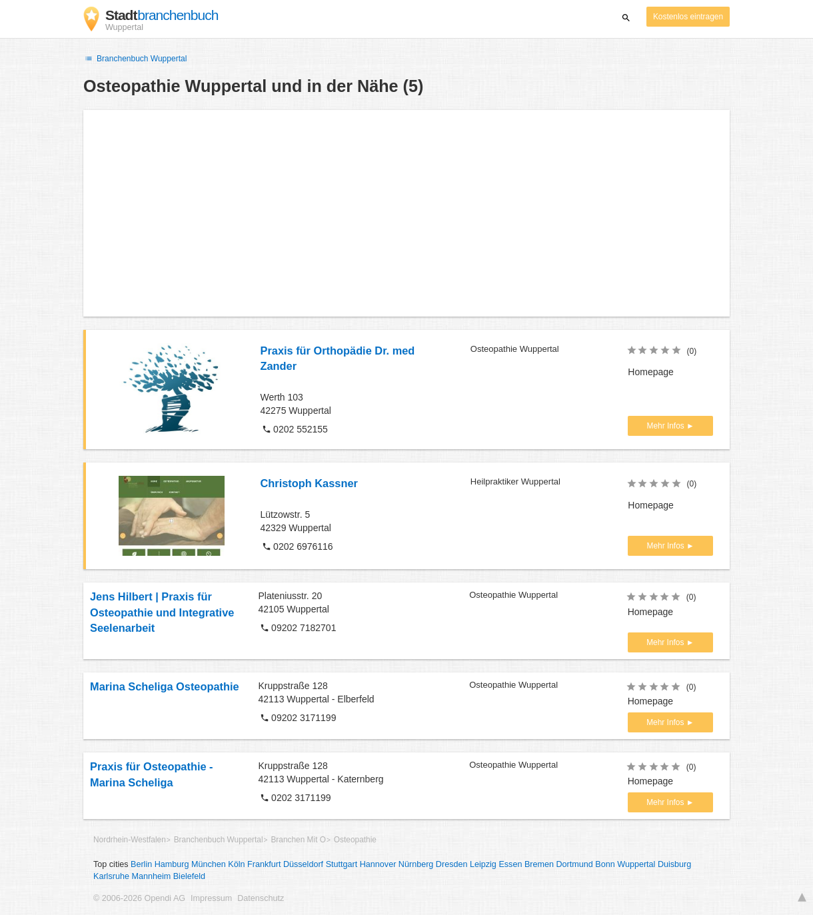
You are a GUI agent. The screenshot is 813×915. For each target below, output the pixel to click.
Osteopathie (355, 839)
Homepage (651, 372)
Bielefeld (189, 876)
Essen (510, 864)
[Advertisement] (406, 213)
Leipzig (483, 864)
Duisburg (674, 864)
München (208, 864)
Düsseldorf (303, 864)
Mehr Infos (666, 426)
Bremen (539, 864)
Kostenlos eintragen (688, 16)
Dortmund (574, 864)
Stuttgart (342, 864)
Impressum (211, 898)
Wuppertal (636, 864)
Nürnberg (416, 864)
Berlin (141, 864)
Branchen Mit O (298, 839)
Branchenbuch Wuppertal (135, 58)
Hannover (378, 864)
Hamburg (172, 864)
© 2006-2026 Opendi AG (139, 898)
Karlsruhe (111, 876)
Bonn (604, 864)
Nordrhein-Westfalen (129, 839)
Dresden (452, 864)
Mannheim (151, 876)
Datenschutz (260, 898)
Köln (236, 864)
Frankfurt (264, 864)
